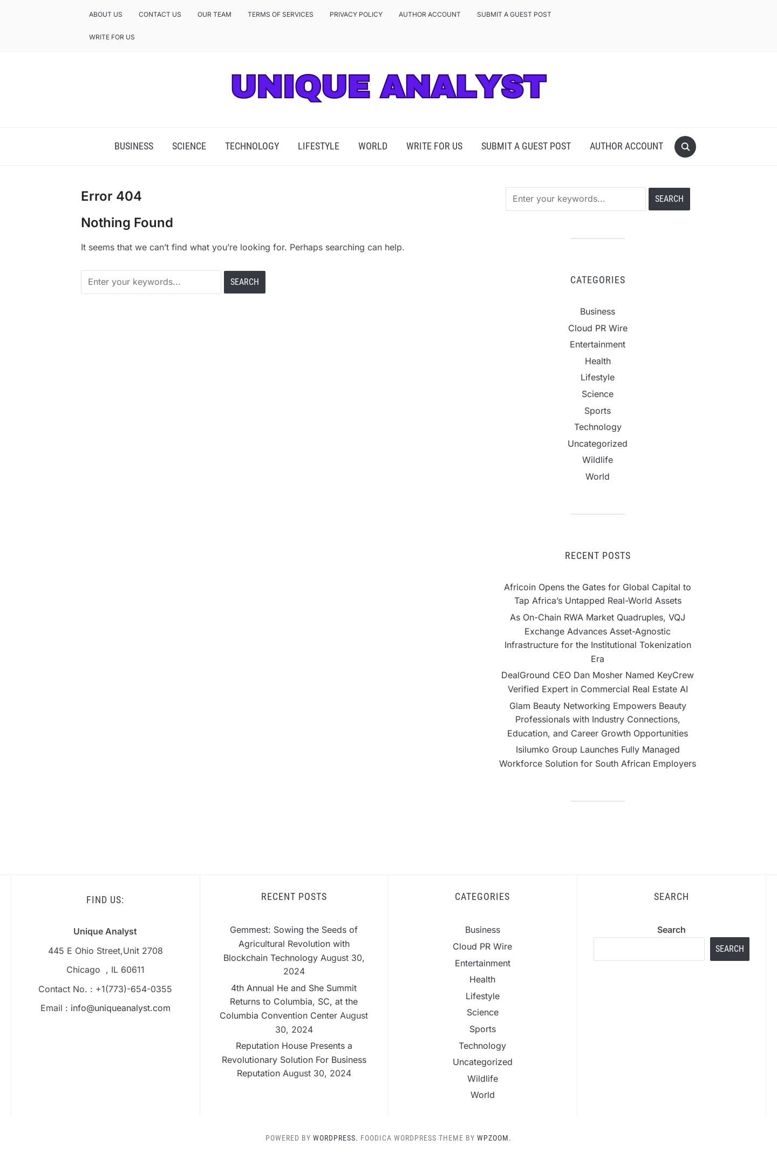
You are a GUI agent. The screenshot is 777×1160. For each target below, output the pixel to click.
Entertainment (597, 344)
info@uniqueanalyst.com (121, 1007)
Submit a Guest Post (514, 14)
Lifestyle (318, 146)
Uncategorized (598, 443)
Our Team (214, 14)
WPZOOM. (494, 1138)
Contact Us (160, 14)
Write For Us (112, 37)
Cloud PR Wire (598, 328)
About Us (105, 14)
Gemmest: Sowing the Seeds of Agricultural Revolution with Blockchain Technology (290, 943)
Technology (252, 146)
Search (671, 929)
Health (598, 361)
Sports (597, 410)
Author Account (430, 14)
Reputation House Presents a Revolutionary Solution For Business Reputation (294, 1059)
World (372, 146)
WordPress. (335, 1138)
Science (189, 146)
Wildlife (597, 459)
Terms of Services (280, 14)
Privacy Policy (356, 14)
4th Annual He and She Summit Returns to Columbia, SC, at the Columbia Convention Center (289, 1001)
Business (133, 146)
